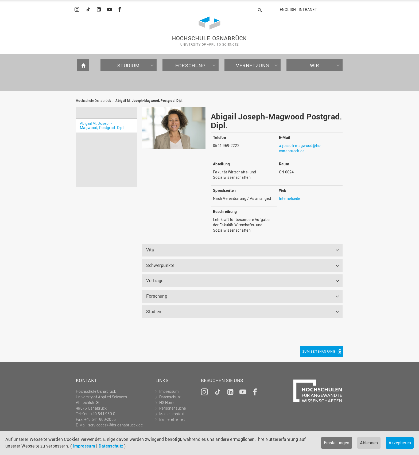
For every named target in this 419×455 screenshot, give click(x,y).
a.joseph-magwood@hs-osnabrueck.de (300, 148)
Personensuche (172, 408)
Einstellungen (336, 443)
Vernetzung (252, 65)
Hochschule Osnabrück (93, 100)
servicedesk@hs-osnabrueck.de (115, 424)
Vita (150, 250)
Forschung (190, 65)
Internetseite (289, 198)
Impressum (84, 446)
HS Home (167, 402)
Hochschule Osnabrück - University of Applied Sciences (209, 31)
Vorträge (154, 280)
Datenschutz (111, 446)
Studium (128, 65)
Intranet (308, 9)
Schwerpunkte (160, 265)
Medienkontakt (172, 413)
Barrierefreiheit (172, 419)
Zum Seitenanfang (318, 351)
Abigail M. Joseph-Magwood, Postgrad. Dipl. (149, 100)
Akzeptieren (400, 443)
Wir (314, 65)
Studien (153, 311)
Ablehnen (369, 443)
